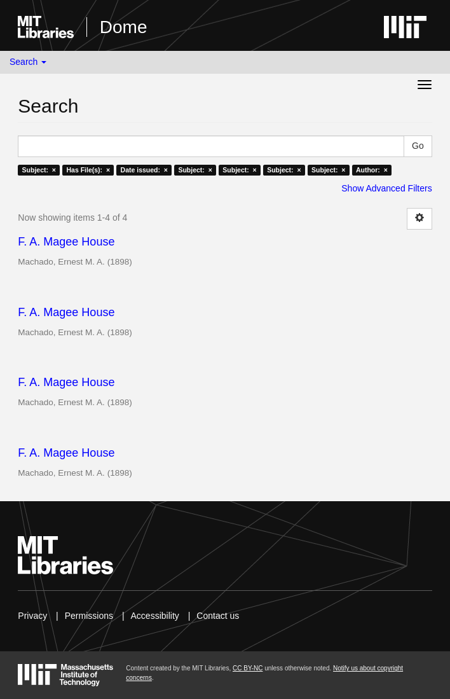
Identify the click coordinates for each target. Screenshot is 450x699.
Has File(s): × (88, 170)
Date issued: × (144, 170)
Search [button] (28, 62)
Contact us (217, 616)
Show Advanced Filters (386, 188)
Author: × (372, 170)
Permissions (89, 616)
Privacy (32, 616)
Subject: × (39, 170)
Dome (123, 27)
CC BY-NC (247, 668)
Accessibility (155, 616)
